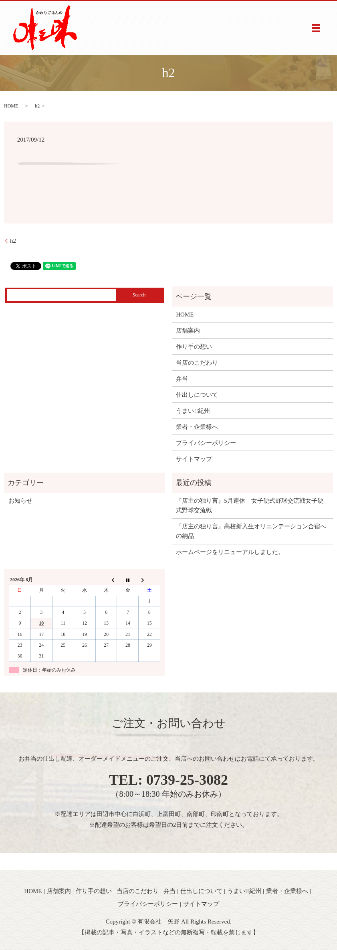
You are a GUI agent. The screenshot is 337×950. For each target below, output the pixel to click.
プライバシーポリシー (206, 443)
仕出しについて (197, 395)
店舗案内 (188, 330)
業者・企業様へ (197, 427)
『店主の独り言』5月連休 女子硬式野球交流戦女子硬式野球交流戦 (249, 505)
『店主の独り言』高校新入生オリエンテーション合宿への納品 (251, 531)
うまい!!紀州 (193, 411)
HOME (11, 106)
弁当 (182, 379)
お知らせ (20, 500)
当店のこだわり (197, 362)
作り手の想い (194, 346)
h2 (13, 241)
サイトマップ (194, 459)
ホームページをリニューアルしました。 (230, 552)
